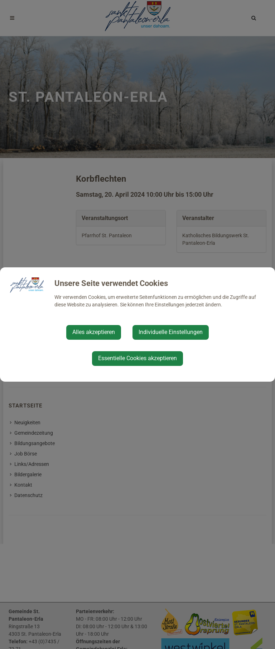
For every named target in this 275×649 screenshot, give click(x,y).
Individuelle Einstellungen (171, 332)
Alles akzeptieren (93, 332)
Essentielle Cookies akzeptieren (137, 358)
